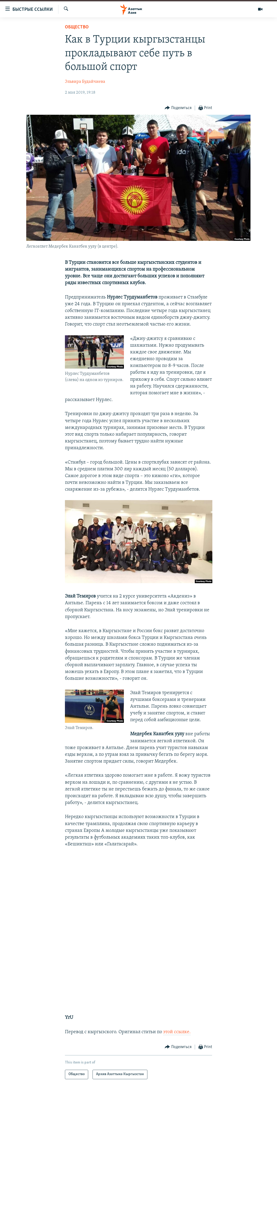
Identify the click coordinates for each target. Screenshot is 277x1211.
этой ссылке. (177, 1032)
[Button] (178, 108)
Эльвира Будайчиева (85, 82)
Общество (77, 27)
